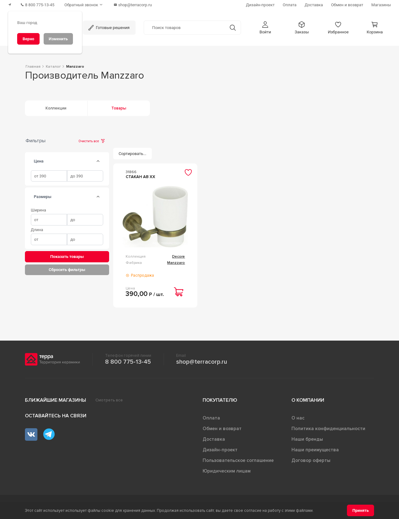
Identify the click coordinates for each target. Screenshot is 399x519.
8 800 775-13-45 (128, 362)
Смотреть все (109, 400)
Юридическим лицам (227, 471)
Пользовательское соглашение (238, 460)
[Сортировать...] (132, 153)
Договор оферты (310, 460)
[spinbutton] (49, 176)
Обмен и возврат (222, 428)
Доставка (214, 439)
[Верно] (28, 39)
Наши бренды (307, 439)
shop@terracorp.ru (201, 362)
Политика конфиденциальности (328, 428)
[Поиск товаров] (184, 27)
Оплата (211, 418)
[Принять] (360, 510)
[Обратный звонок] (84, 4)
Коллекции (56, 108)
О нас (298, 418)
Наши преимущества (315, 450)
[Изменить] (58, 39)
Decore (178, 256)
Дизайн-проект (220, 450)
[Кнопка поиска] (233, 28)
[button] (265, 27)
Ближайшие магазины (55, 400)
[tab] (98, 161)
